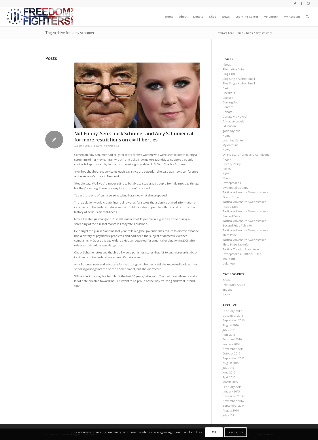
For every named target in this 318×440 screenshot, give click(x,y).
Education (229, 126)
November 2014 (233, 401)
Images (227, 289)
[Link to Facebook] (301, 3)
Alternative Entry (234, 69)
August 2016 (231, 325)
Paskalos (114, 145)
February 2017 (232, 311)
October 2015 (231, 353)
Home (227, 135)
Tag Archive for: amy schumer (70, 32)
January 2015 (231, 391)
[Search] (307, 16)
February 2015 (232, 387)
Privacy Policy (232, 164)
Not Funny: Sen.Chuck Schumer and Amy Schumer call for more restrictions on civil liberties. (134, 136)
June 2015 (229, 372)
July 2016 (228, 330)
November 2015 (233, 349)
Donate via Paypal (235, 116)
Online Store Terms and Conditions (246, 154)
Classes (228, 98)
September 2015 (233, 358)
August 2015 (231, 363)
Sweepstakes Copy (235, 188)
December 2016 (233, 316)
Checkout (229, 93)
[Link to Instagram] (308, 3)
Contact (228, 107)
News (99, 145)
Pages (227, 159)
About (227, 65)
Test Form (229, 259)
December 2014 (233, 396)
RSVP (226, 173)
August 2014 (231, 410)
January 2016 (231, 344)
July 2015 (228, 368)
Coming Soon (231, 102)
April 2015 (229, 377)
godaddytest (231, 131)
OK (214, 432)
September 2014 (233, 406)
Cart (225, 88)
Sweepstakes (232, 183)
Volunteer (229, 263)
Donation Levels (233, 121)
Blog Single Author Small (239, 79)
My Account (230, 145)
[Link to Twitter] (295, 3)
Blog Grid (229, 74)
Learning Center (233, 140)
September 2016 (233, 320)
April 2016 (229, 335)
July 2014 (228, 415)
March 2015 (230, 382)
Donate (228, 112)
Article (227, 280)
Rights (227, 169)
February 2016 (232, 339)
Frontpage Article (234, 285)
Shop (226, 178)
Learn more (236, 432)
